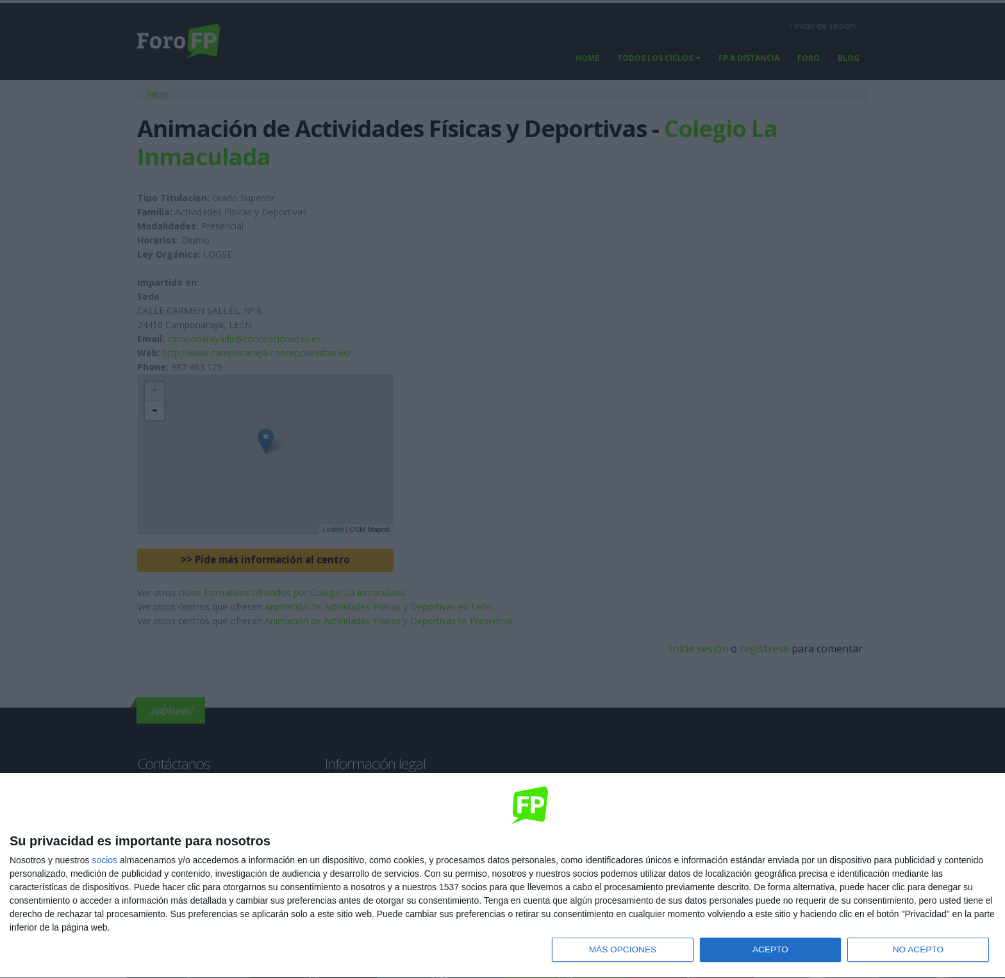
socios (104, 858)
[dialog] (502, 875)
